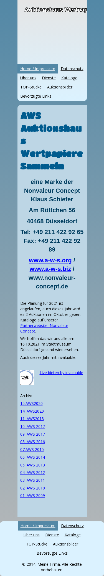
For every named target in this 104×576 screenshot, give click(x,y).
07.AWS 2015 (32, 449)
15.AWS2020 (31, 403)
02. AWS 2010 (32, 488)
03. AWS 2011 (32, 480)
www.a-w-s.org (50, 260)
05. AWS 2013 (32, 465)
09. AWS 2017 (32, 434)
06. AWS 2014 (32, 457)
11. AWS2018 (32, 418)
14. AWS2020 (32, 411)
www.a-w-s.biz (50, 268)
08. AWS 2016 (32, 441)
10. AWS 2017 (32, 426)
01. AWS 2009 (32, 495)
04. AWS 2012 (32, 472)
